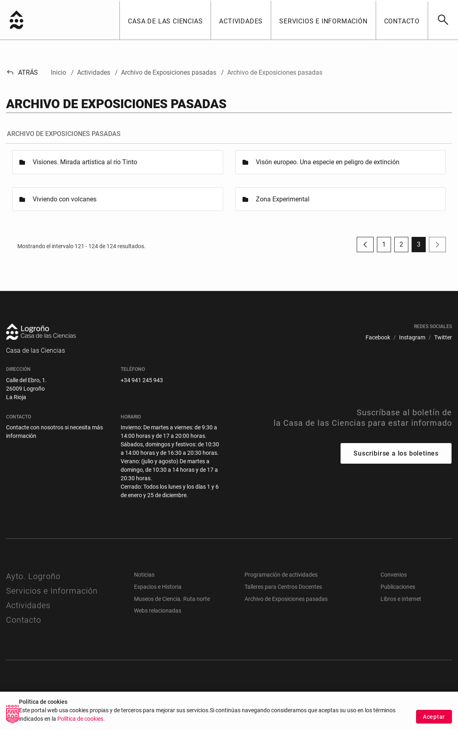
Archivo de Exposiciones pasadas (286, 599)
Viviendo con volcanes (64, 199)
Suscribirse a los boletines (396, 453)
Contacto (23, 620)
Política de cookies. (81, 718)
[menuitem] (378, 337)
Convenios (394, 574)
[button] (165, 20)
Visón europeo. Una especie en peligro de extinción (327, 162)
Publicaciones (398, 587)
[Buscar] (443, 20)
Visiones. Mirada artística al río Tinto (85, 162)
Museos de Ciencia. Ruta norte (172, 599)
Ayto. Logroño (33, 576)
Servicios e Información (52, 591)
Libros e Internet (401, 599)
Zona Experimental (283, 199)
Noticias (144, 574)
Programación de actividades (281, 574)
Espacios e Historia (158, 587)
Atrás (22, 72)
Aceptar (434, 716)
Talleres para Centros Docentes (283, 587)
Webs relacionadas (157, 610)
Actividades (28, 605)
